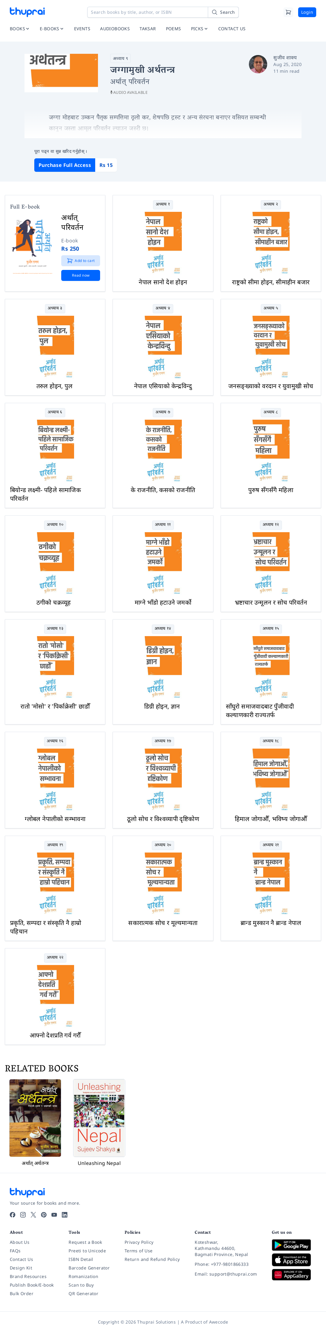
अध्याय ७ (163, 412)
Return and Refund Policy (152, 1259)
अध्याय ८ (271, 412)
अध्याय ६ (55, 412)
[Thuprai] (27, 12)
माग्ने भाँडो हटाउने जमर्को (163, 602)
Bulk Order (21, 1293)
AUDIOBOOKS (115, 28)
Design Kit (21, 1268)
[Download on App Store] (294, 1259)
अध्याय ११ (163, 525)
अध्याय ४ (163, 308)
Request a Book (85, 1242)
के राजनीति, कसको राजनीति (163, 490)
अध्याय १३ (55, 629)
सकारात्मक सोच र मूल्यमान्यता (163, 923)
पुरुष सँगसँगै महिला (270, 490)
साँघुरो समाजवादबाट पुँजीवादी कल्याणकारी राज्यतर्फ (260, 710)
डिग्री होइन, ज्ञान (162, 706)
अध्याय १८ (271, 741)
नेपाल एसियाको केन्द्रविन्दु (163, 386)
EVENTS (82, 28)
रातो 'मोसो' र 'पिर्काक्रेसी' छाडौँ (55, 706)
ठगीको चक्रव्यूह (53, 602)
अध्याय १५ (271, 629)
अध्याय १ (163, 205)
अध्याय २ (271, 205)
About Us (19, 1242)
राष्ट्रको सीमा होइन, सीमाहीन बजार (270, 282)
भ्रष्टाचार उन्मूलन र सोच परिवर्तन (271, 602)
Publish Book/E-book (32, 1285)
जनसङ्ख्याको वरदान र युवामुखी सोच (270, 386)
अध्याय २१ (271, 845)
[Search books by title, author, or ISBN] (163, 12)
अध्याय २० (163, 845)
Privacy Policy (139, 1242)
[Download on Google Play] (294, 1245)
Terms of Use (139, 1251)
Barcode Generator (89, 1268)
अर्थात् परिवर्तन (72, 222)
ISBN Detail (81, 1259)
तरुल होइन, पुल (54, 386)
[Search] (223, 12)
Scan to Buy (81, 1285)
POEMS (173, 28)
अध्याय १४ (163, 629)
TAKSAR (148, 28)
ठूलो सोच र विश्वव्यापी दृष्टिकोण (163, 819)
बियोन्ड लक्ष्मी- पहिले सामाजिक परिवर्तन (45, 494)
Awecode (218, 1322)
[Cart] (288, 12)
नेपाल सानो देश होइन (163, 282)
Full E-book (25, 207)
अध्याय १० (55, 525)
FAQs (15, 1251)
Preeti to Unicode (87, 1251)
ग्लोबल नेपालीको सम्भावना (55, 819)
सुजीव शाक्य (285, 57)
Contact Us (21, 1259)
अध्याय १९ (55, 845)
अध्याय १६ (55, 741)
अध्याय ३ (55, 308)
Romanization (83, 1276)
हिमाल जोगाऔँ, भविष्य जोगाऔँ (271, 819)
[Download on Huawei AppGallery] (294, 1274)
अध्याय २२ (55, 958)
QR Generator (83, 1293)
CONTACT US (232, 28)
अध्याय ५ (271, 308)
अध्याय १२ (271, 525)
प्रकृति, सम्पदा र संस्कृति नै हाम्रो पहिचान (45, 927)
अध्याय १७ (163, 741)
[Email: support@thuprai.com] (228, 1274)
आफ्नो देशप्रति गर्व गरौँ (55, 1035)
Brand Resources (28, 1276)
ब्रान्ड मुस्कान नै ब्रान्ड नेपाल (271, 923)
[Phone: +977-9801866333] (228, 1264)
